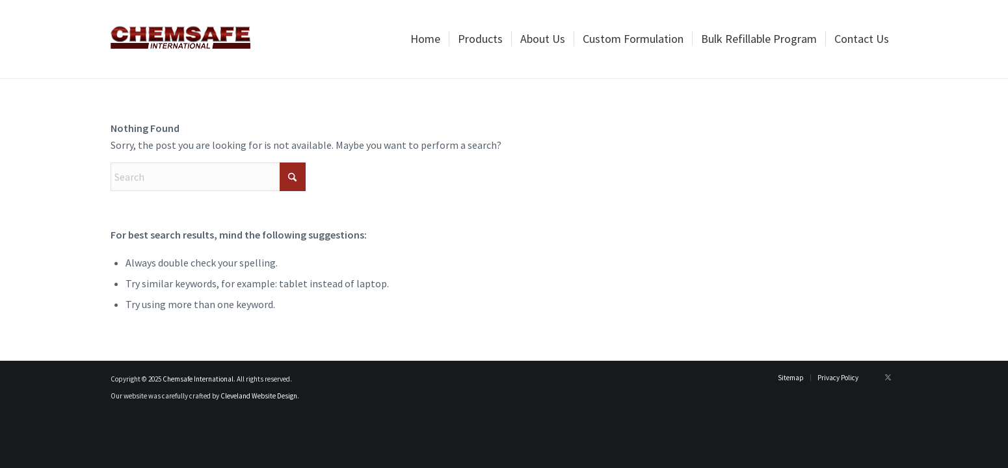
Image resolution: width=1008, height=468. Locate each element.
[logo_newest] (180, 39)
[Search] (208, 176)
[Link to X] (887, 377)
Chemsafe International (198, 379)
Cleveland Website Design (258, 395)
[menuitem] (425, 39)
